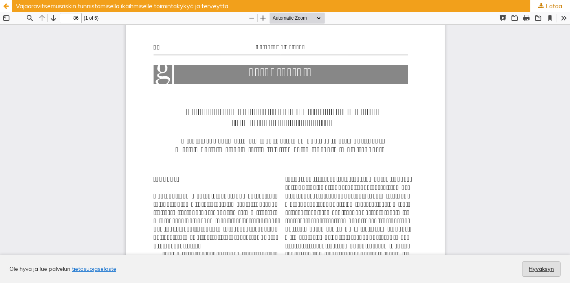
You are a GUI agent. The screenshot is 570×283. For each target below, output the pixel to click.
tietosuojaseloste (94, 268)
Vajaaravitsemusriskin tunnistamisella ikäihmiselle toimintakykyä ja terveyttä (122, 6)
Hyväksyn (541, 268)
